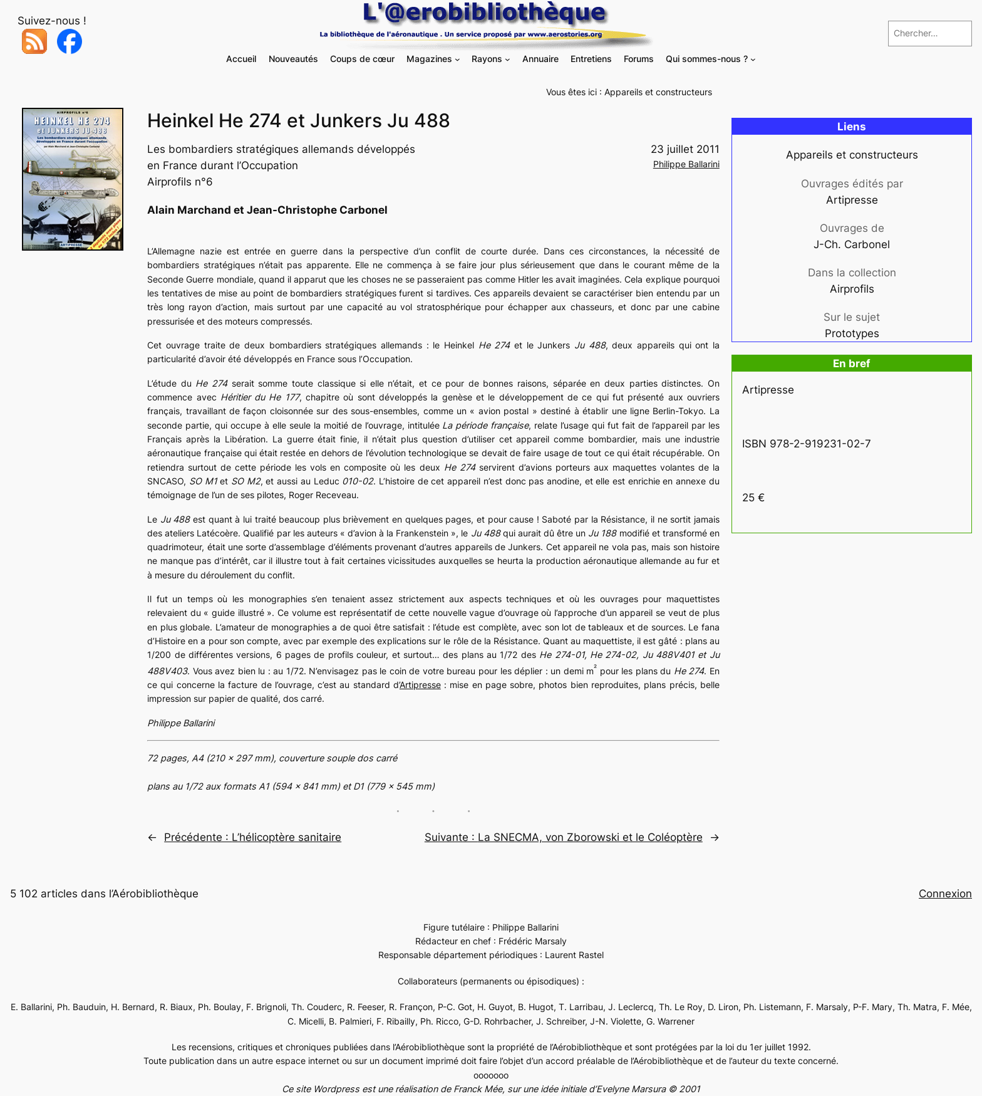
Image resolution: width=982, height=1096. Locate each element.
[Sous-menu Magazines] (457, 59)
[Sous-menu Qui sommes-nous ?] (753, 59)
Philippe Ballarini (686, 164)
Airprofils (852, 289)
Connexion (945, 893)
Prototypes (852, 333)
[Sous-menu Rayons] (507, 59)
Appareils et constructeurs (658, 91)
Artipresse (420, 684)
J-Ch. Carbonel (852, 244)
